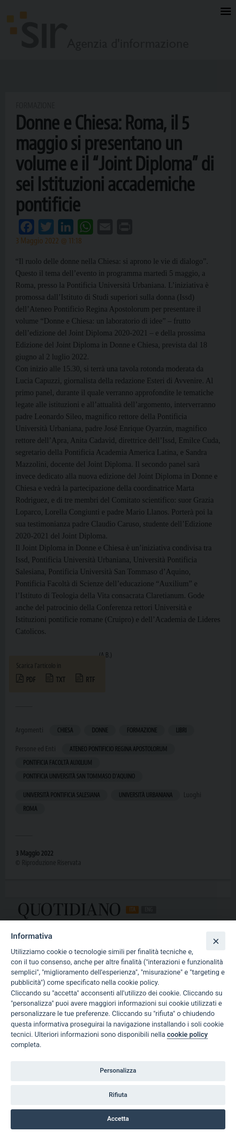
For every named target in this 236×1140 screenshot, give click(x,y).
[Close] (215, 941)
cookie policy (187, 1034)
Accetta (118, 1119)
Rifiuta (118, 1095)
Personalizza (118, 1070)
